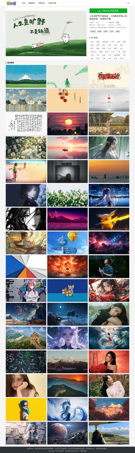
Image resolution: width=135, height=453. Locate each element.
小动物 (93, 31)
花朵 (115, 45)
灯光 (109, 48)
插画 (117, 31)
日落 (112, 42)
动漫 (117, 22)
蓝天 (92, 42)
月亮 (109, 55)
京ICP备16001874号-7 (72, 451)
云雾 (103, 58)
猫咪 (97, 48)
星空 (115, 58)
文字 (111, 31)
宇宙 (121, 58)
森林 (97, 42)
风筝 (99, 31)
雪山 (103, 45)
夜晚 (124, 42)
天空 (124, 55)
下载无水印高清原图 (108, 10)
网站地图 (83, 451)
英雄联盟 (117, 55)
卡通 (92, 55)
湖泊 (97, 45)
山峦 (109, 58)
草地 (105, 31)
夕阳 (118, 42)
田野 (124, 52)
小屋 (118, 52)
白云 (121, 48)
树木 (97, 58)
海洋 (92, 48)
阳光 (106, 52)
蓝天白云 (93, 52)
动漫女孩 (105, 42)
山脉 (92, 45)
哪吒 (115, 48)
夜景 (103, 48)
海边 (121, 45)
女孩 (92, 58)
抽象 (100, 52)
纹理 (103, 55)
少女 (112, 52)
